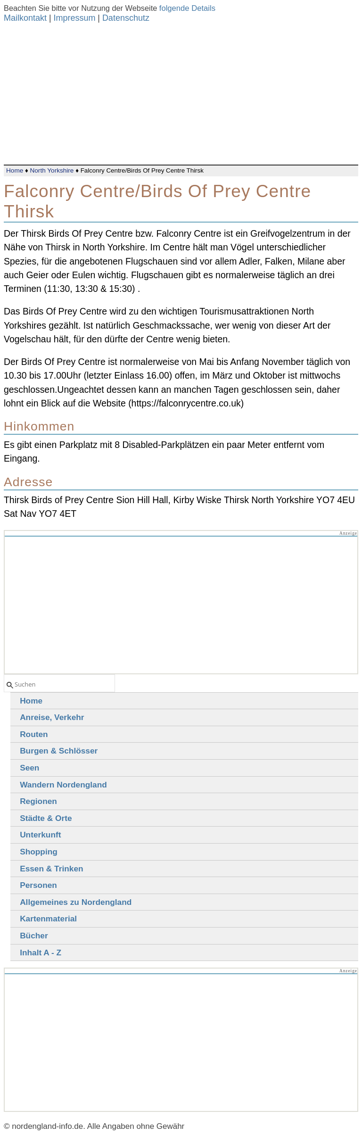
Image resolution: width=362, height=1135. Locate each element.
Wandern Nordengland (63, 784)
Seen (29, 767)
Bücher (34, 935)
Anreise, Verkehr (52, 717)
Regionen (38, 801)
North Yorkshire (52, 170)
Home (14, 170)
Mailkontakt (25, 18)
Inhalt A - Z (40, 952)
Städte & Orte (46, 818)
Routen (34, 734)
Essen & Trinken (51, 868)
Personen (38, 885)
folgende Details (187, 8)
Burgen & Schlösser (59, 750)
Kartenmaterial (48, 918)
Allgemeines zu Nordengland (76, 902)
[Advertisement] (181, 94)
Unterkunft (40, 834)
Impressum (74, 18)
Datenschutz (125, 18)
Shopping (39, 851)
